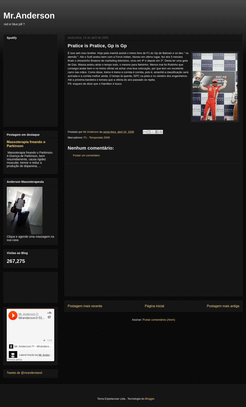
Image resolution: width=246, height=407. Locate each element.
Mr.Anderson (29, 15)
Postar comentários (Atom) (159, 319)
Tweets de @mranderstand (24, 372)
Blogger (149, 398)
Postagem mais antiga (223, 306)
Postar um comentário (86, 155)
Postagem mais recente (85, 306)
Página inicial (154, 306)
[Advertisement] (153, 230)
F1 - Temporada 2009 (97, 137)
